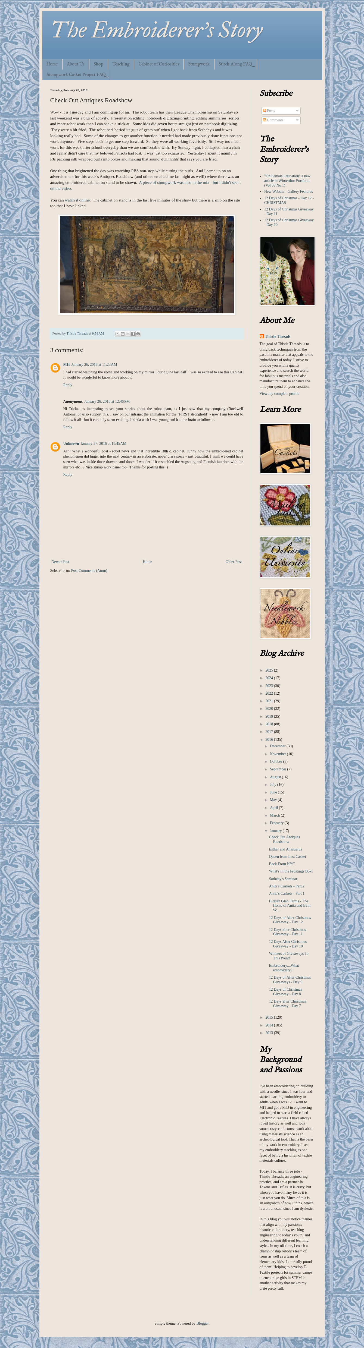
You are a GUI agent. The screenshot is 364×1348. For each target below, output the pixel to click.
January (276, 831)
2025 (269, 670)
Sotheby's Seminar (283, 879)
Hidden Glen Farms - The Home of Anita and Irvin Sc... (289, 905)
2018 (269, 724)
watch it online (77, 200)
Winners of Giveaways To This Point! (289, 956)
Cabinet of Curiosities (159, 64)
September (278, 769)
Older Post (234, 562)
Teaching (121, 64)
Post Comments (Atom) (89, 571)
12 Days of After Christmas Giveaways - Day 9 (290, 979)
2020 (269, 709)
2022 (269, 693)
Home (52, 64)
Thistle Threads (278, 337)
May (274, 800)
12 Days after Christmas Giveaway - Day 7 (287, 1003)
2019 (269, 716)
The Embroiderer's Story (156, 30)
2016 (269, 740)
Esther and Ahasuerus (285, 849)
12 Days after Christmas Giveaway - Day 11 (287, 932)
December (278, 746)
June (274, 792)
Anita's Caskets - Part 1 (286, 894)
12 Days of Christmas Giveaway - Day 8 (285, 991)
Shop (98, 64)
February (277, 823)
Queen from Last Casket (287, 857)
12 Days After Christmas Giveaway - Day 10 (288, 944)
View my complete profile (280, 394)
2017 (269, 732)
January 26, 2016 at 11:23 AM (94, 365)
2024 (269, 678)
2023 (269, 686)
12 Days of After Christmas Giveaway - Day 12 (290, 920)
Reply (67, 385)
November (278, 754)
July (273, 785)
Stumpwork (199, 64)
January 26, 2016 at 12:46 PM (107, 401)
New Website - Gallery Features (288, 192)
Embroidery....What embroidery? (284, 967)
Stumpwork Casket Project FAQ (76, 75)
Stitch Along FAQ (235, 64)
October (276, 762)
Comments (273, 120)
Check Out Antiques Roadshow (284, 839)
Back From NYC (282, 864)
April (274, 808)
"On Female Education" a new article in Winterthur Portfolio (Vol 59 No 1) (287, 180)
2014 (269, 1025)
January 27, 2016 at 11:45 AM (103, 444)
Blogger (203, 1323)
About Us (76, 64)
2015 (269, 1017)
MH (66, 365)
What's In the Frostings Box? (291, 871)
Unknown (71, 444)
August (276, 777)
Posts (269, 111)
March (275, 815)
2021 (269, 701)
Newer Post (60, 562)
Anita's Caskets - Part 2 (286, 886)
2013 (269, 1033)
